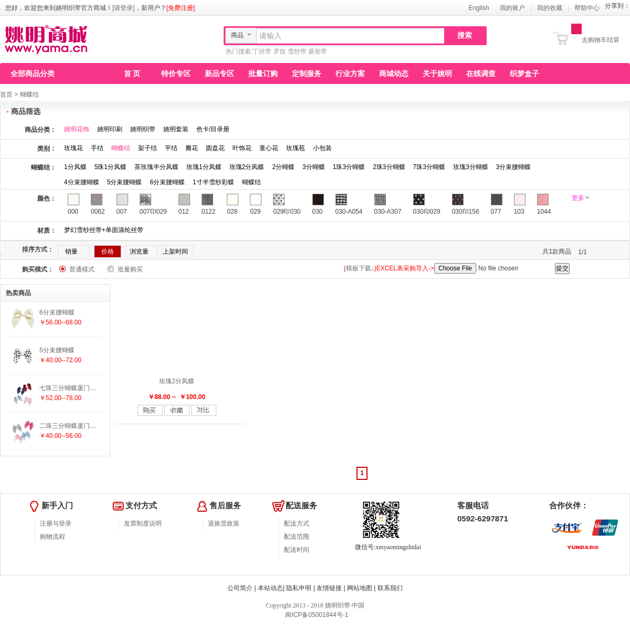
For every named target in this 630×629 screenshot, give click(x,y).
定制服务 (306, 73)
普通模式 (81, 269)
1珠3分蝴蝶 (349, 167)
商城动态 (393, 73)
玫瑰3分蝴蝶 (470, 167)
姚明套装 (175, 129)
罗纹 (280, 51)
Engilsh (478, 8)
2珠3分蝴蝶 (389, 167)
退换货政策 (223, 523)
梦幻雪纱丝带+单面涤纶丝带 (103, 230)
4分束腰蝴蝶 (81, 182)
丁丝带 (262, 51)
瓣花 (191, 148)
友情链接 (329, 588)
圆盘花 (215, 148)
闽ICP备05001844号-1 (316, 614)
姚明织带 (142, 129)
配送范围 (296, 536)
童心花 (268, 148)
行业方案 (350, 73)
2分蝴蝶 (283, 167)
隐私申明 (298, 588)
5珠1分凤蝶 (110, 167)
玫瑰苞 (295, 148)
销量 (71, 251)
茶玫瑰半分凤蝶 (156, 167)
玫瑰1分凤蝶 (204, 167)
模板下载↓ (360, 268)
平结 (171, 148)
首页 (6, 94)
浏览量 (139, 251)
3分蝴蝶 (313, 167)
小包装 (322, 148)
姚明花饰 (76, 129)
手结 (97, 148)
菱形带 (317, 51)
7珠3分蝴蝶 (429, 167)
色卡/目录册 (212, 129)
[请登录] (123, 8)
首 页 (132, 73)
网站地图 (359, 588)
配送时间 (296, 549)
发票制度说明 (143, 523)
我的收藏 (549, 8)
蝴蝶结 (29, 94)
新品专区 (219, 73)
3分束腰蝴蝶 (513, 167)
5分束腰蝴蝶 (124, 182)
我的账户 (512, 8)
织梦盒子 (524, 73)
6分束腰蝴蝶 (167, 182)
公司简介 (240, 588)
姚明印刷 (109, 129)
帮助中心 (587, 8)
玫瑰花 (73, 148)
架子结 (147, 148)
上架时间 (175, 251)
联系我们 (390, 588)
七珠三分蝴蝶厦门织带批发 (77, 388)
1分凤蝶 (75, 167)
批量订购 (263, 73)
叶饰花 (242, 148)
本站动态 (270, 588)
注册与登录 (55, 523)
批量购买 (130, 269)
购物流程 (52, 536)
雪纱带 (297, 51)
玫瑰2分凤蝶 (247, 167)
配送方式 (296, 523)
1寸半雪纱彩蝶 (213, 182)
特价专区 (176, 73)
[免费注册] (180, 8)
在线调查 (481, 73)
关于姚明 (437, 73)
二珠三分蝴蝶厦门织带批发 (77, 425)
